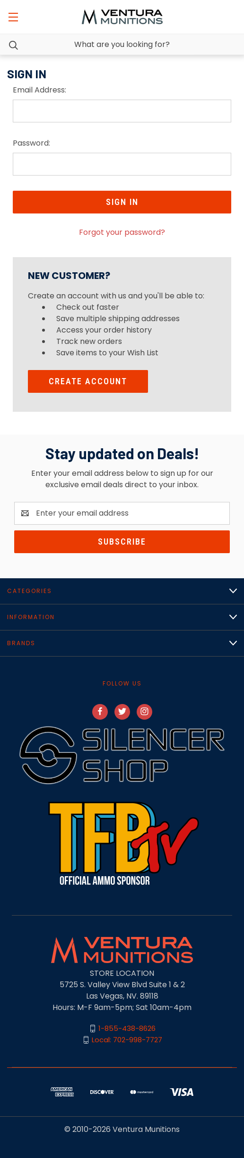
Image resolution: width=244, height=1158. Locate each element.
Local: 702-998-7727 (127, 1040)
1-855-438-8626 (127, 1028)
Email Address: (39, 89)
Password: (31, 143)
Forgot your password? (122, 232)
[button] (122, 755)
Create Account (88, 381)
